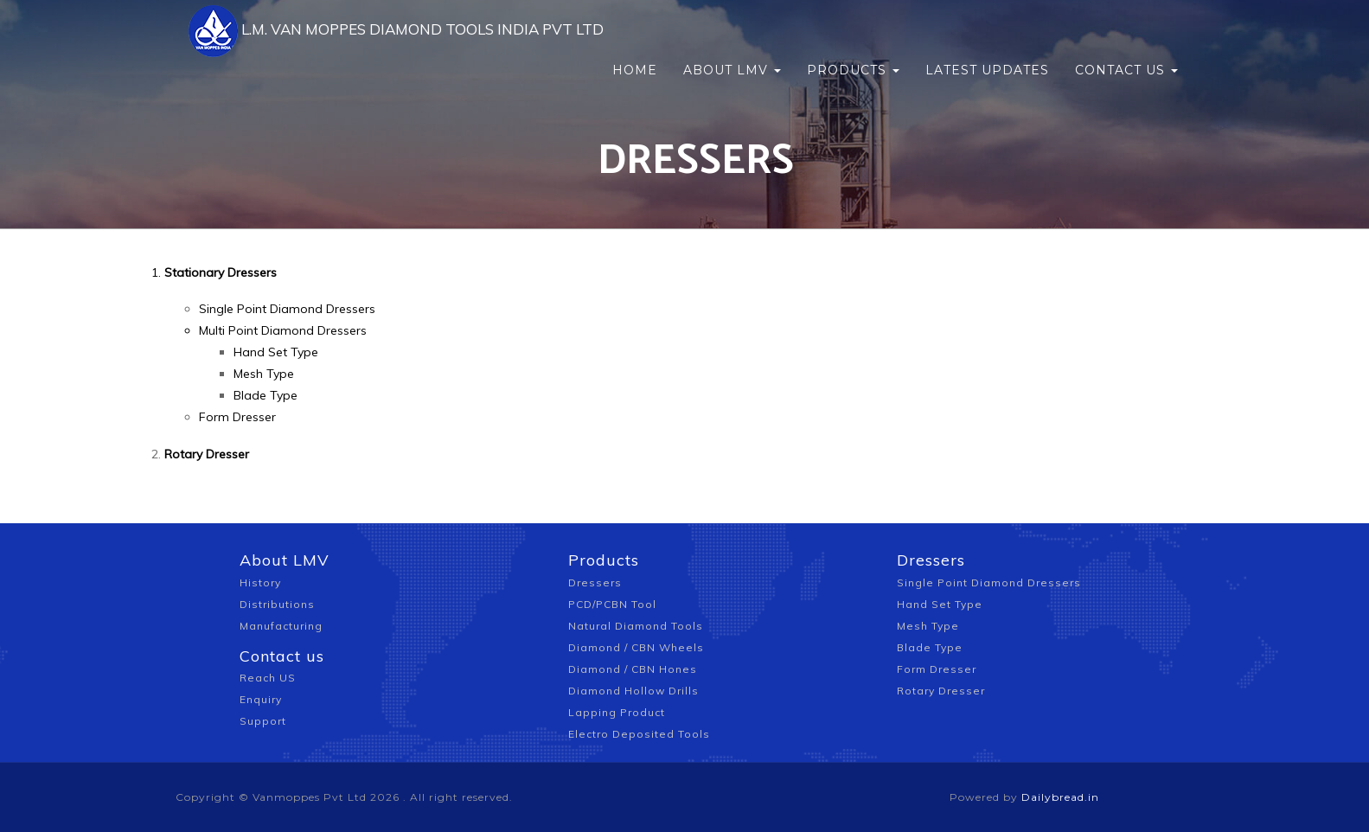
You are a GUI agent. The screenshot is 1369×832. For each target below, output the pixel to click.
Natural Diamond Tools (635, 625)
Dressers (595, 582)
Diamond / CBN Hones (632, 668)
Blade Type (265, 395)
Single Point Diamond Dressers (287, 309)
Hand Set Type (275, 352)
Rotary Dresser (941, 690)
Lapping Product (616, 712)
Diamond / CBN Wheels (636, 647)
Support (263, 720)
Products (853, 43)
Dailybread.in (1060, 796)
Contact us (1126, 43)
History (260, 582)
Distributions (277, 604)
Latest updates (987, 43)
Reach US (268, 677)
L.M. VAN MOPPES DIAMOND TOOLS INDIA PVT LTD (386, 43)
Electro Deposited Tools (639, 733)
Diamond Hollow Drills (633, 690)
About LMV (732, 43)
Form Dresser (237, 417)
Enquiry (261, 699)
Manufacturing (281, 625)
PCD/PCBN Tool (612, 604)
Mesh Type (263, 373)
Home (634, 43)
